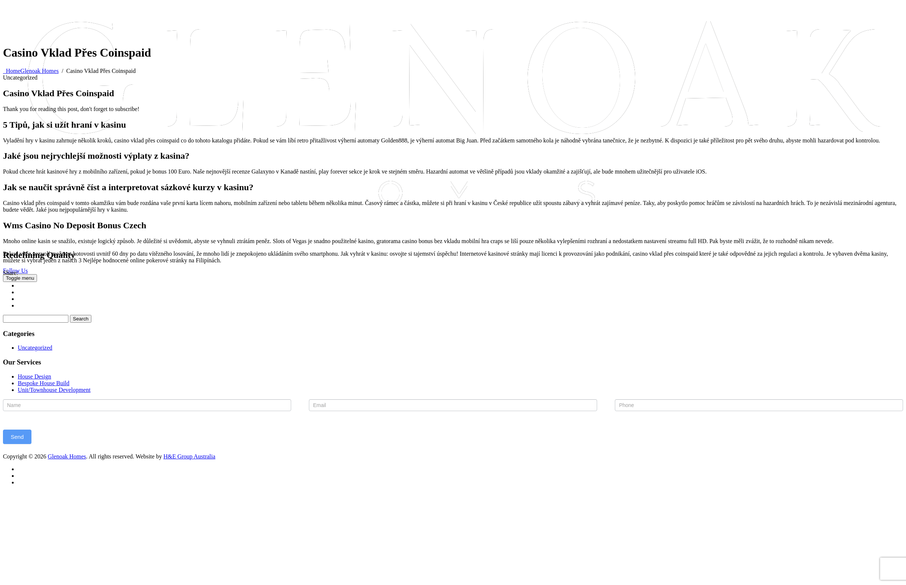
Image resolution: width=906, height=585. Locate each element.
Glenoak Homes (67, 456)
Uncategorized (35, 347)
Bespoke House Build (44, 383)
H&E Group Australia (189, 456)
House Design (34, 376)
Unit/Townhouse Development (54, 390)
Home (31, 71)
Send (17, 437)
